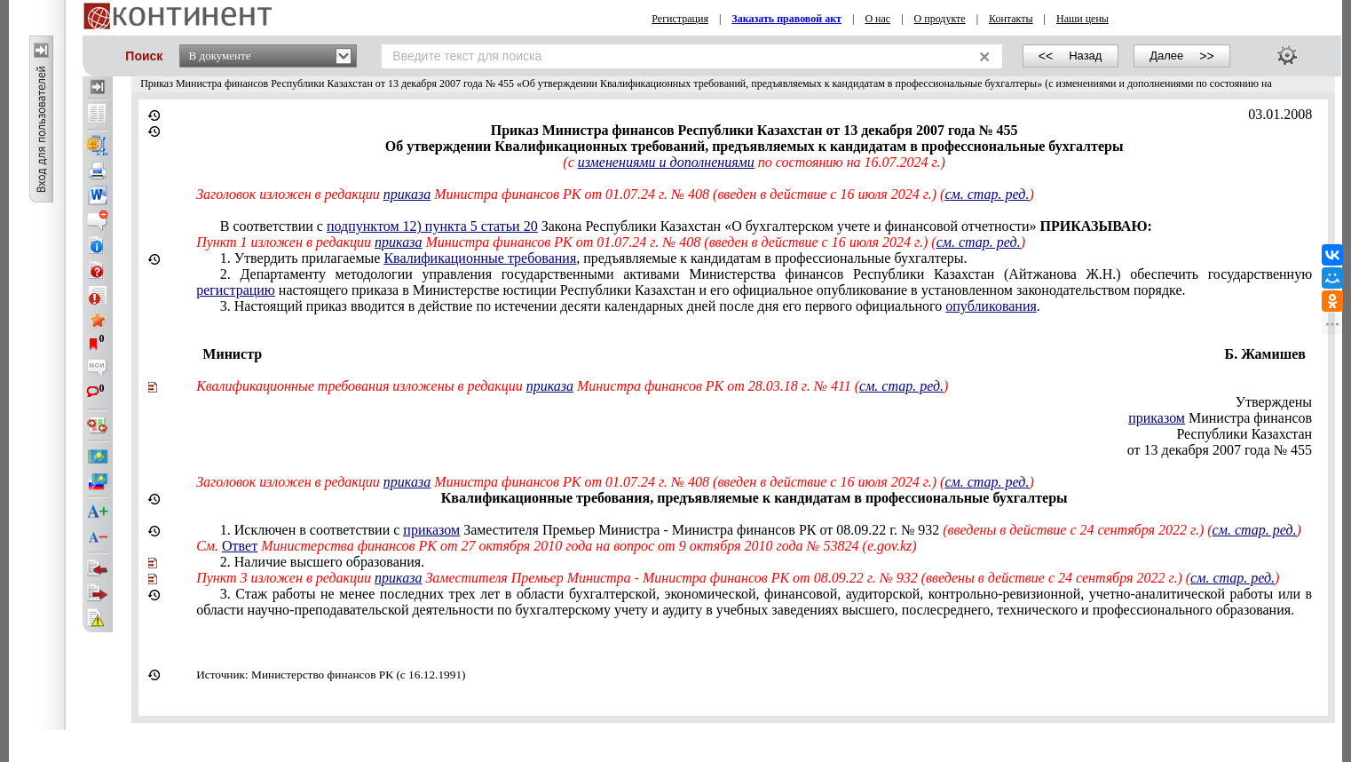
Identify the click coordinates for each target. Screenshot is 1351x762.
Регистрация (680, 18)
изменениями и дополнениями (666, 162)
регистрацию (235, 290)
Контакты (1011, 18)
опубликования (991, 306)
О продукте (940, 18)
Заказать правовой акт (786, 18)
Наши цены (1082, 18)
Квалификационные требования (479, 258)
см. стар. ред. (986, 194)
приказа (407, 194)
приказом (1156, 417)
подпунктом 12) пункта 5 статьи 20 (432, 226)
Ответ (239, 545)
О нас (877, 18)
